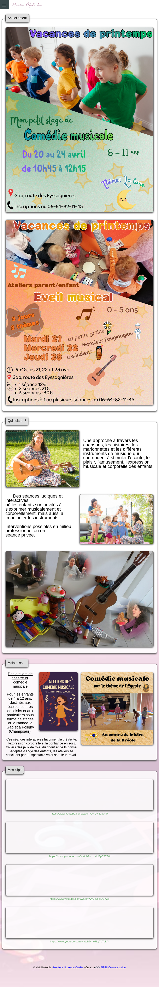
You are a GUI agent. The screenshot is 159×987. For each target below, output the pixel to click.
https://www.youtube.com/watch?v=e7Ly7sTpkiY (79, 941)
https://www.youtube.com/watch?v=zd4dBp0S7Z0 (79, 856)
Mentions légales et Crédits (68, 967)
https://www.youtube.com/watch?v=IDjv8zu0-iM (79, 813)
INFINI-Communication (113, 967)
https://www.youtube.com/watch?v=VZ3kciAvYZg (79, 898)
